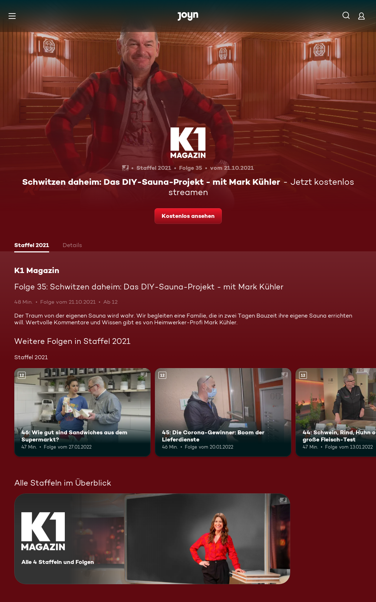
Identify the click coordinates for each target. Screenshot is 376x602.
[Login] (361, 16)
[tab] (32, 246)
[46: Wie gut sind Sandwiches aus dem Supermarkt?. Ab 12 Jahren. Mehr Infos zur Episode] (82, 412)
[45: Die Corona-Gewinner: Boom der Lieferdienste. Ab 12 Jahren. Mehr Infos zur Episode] (223, 412)
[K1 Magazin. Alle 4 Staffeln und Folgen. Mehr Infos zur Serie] (152, 538)
